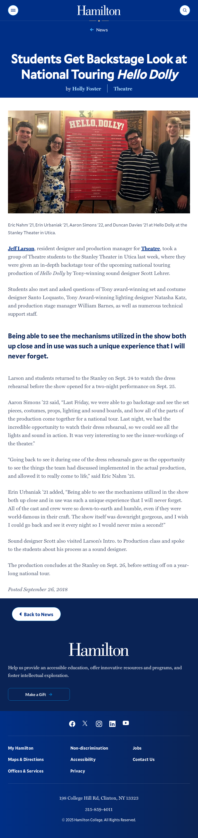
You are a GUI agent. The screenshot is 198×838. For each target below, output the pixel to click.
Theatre (123, 88)
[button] (13, 10)
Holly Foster (86, 88)
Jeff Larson (21, 248)
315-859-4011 (99, 809)
